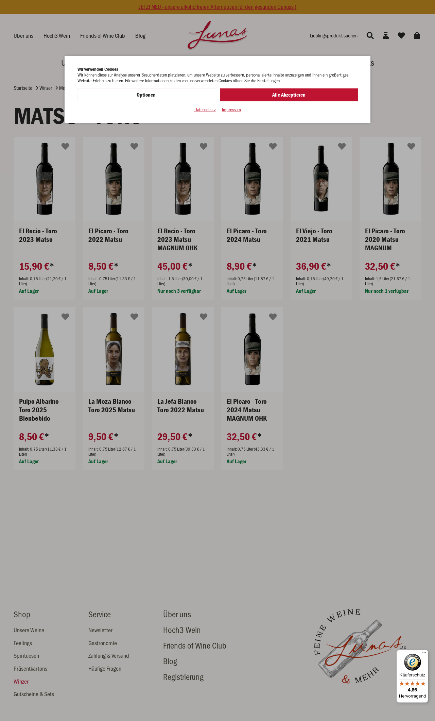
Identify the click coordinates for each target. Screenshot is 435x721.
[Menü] (424, 654)
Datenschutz (205, 110)
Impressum (231, 110)
